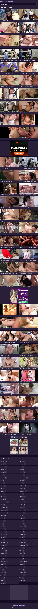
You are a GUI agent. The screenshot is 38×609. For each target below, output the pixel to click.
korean (22, 461)
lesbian (22, 472)
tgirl (22, 559)
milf (22, 483)
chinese (3, 497)
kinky (3, 580)
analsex (4, 472)
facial (3, 521)
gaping (3, 537)
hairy (3, 548)
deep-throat (5, 502)
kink (3, 578)
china (3, 494)
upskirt (22, 564)
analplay (3, 469)
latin (22, 469)
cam (3, 488)
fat (2, 524)
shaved (22, 537)
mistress (22, 488)
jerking (3, 575)
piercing (22, 513)
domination (4, 510)
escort (3, 518)
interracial (4, 561)
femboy (3, 529)
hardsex (3, 556)
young (22, 580)
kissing (3, 583)
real (22, 521)
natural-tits (23, 491)
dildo (3, 505)
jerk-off (3, 572)
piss (21, 515)
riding (22, 529)
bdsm (3, 486)
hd (2, 559)
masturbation (24, 478)
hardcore (4, 553)
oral (22, 494)
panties (22, 507)
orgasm (23, 497)
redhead (23, 526)
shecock (22, 540)
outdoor (22, 505)
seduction (23, 534)
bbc (2, 480)
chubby (3, 499)
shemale (23, 542)
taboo (22, 551)
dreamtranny (4, 513)
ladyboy (23, 464)
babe (3, 475)
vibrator (22, 567)
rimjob (22, 532)
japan (3, 564)
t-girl (22, 548)
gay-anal (4, 545)
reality (22, 524)
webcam (23, 572)
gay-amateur (4, 542)
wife (22, 578)
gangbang (4, 534)
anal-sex (4, 467)
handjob (4, 551)
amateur (4, 461)
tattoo (22, 553)
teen (22, 556)
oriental (22, 502)
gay (3, 540)
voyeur (22, 570)
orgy (22, 499)
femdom (4, 532)
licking (22, 475)
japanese (4, 567)
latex (22, 467)
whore (22, 575)
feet (3, 526)
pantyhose (23, 510)
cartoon (3, 491)
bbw (3, 483)
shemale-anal (24, 545)
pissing (22, 518)
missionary (23, 486)
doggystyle (4, 507)
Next (26, 437)
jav (2, 570)
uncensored (23, 561)
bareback (4, 478)
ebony (3, 515)
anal (3, 464)
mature (22, 480)
